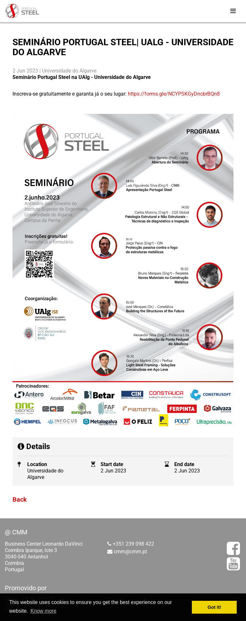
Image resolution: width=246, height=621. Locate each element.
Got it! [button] (214, 607)
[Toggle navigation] (233, 10)
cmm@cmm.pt (130, 552)
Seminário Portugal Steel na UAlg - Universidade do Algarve (81, 77)
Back (19, 499)
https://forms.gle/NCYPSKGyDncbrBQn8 (173, 94)
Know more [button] (43, 611)
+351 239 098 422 (133, 544)
